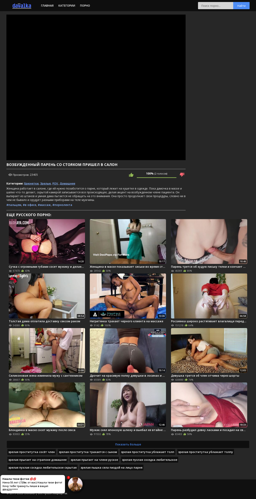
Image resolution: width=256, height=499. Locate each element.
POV (55, 183)
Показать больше (128, 444)
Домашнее (67, 183)
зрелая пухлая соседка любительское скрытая (42, 467)
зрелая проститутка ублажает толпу (205, 452)
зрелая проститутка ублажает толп (147, 452)
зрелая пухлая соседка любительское (149, 460)
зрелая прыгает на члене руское (94, 460)
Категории (66, 5)
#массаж (44, 205)
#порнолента (62, 205)
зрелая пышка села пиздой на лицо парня (111, 467)
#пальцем (13, 205)
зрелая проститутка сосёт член (31, 452)
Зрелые (45, 183)
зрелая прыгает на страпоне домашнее (37, 460)
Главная (47, 5)
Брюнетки (31, 183)
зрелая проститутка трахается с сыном (88, 452)
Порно (85, 5)
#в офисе (29, 205)
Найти (241, 6)
